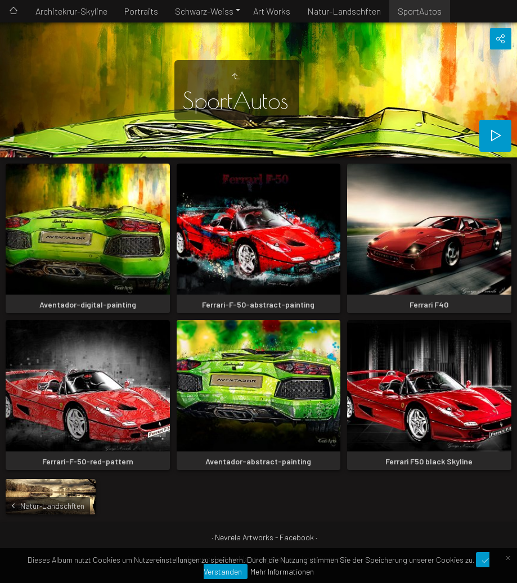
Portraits (141, 11)
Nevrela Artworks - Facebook (264, 537)
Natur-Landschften (344, 11)
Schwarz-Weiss (204, 11)
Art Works (271, 11)
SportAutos (420, 11)
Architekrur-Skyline (71, 11)
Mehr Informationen (282, 571)
